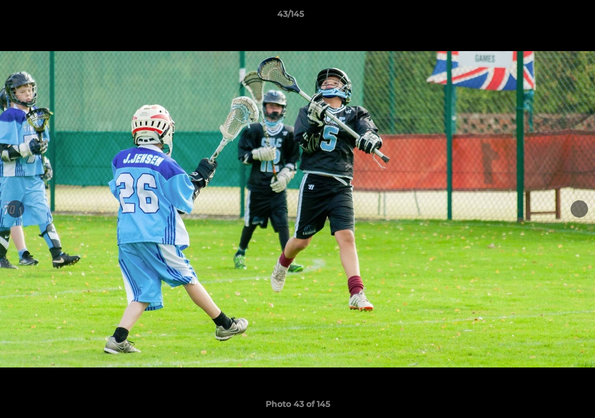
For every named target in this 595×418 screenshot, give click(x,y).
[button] (546, 17)
